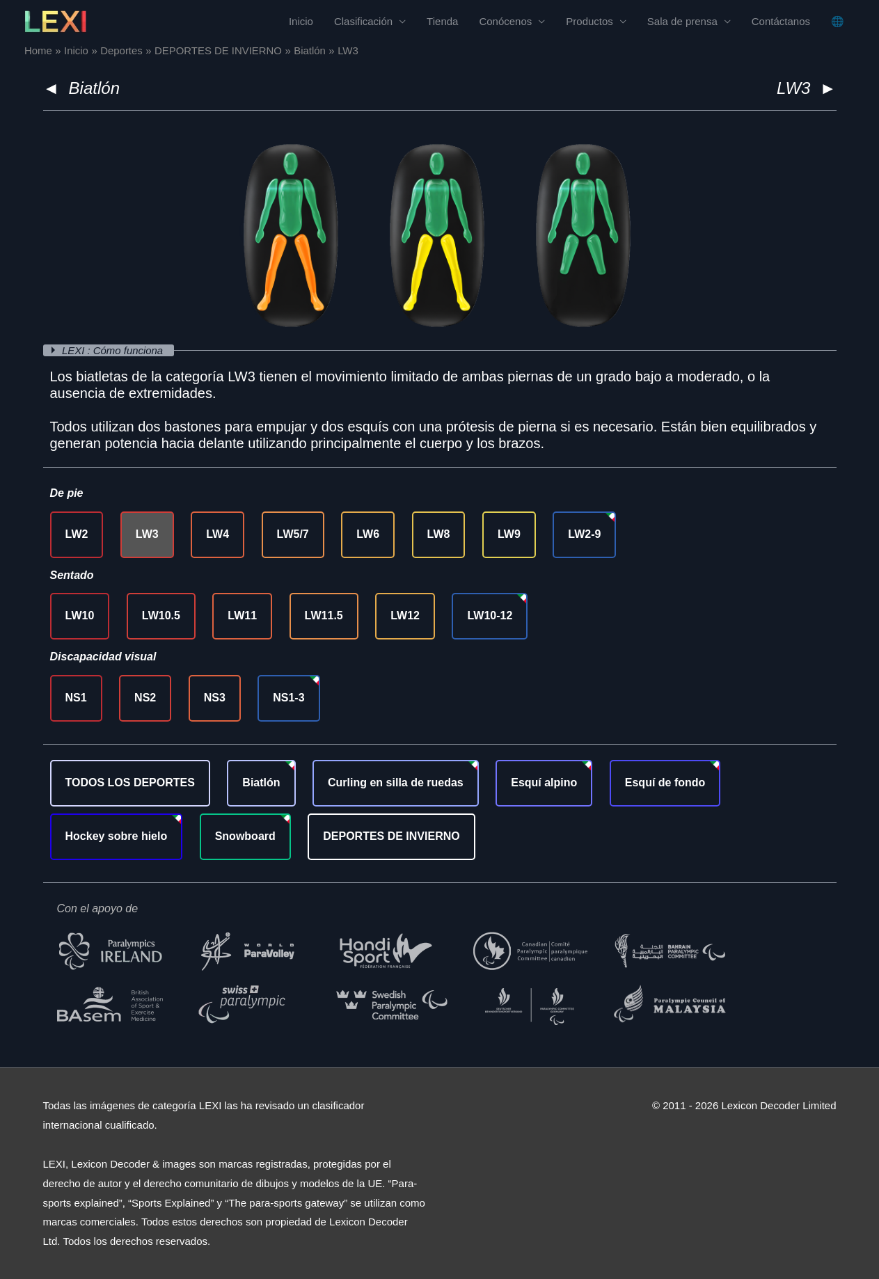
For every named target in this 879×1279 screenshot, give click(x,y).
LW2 (76, 534)
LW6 (367, 534)
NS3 (214, 698)
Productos (589, 21)
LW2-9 (584, 534)
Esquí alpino (544, 782)
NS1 (76, 698)
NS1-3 (288, 698)
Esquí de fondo (665, 782)
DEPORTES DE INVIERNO (391, 836)
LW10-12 (489, 615)
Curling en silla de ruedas (396, 782)
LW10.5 (161, 615)
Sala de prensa (682, 21)
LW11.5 (324, 615)
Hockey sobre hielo (116, 836)
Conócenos (505, 21)
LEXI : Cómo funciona (114, 350)
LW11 (242, 615)
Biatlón (94, 88)
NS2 (145, 698)
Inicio (301, 21)
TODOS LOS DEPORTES (130, 782)
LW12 (405, 615)
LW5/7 (293, 534)
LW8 (438, 534)
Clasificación (363, 21)
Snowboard (245, 836)
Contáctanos (781, 21)
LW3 (147, 534)
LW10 (80, 615)
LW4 (217, 534)
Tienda (442, 21)
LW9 (509, 534)
